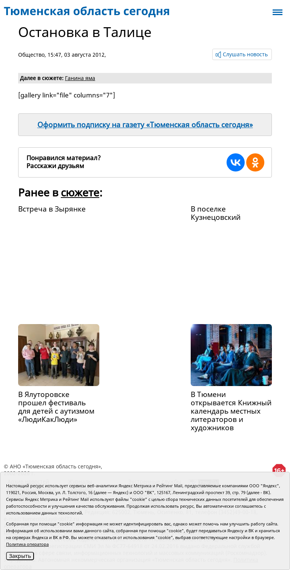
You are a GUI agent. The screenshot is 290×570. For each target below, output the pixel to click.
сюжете (80, 192)
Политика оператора (27, 544)
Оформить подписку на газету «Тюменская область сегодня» (145, 125)
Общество (31, 54)
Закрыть (20, 555)
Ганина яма (80, 78)
